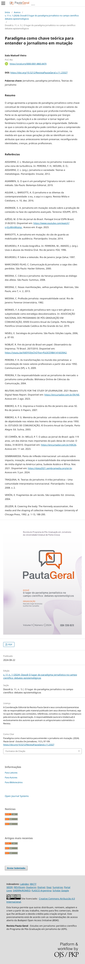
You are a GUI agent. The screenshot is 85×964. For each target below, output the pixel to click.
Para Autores (11, 777)
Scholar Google (61, 890)
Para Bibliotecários (14, 782)
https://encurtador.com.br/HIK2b (58, 444)
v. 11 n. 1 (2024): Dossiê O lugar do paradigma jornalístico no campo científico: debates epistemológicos (42, 17)
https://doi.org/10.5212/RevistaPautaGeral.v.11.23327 (39, 72)
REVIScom (19, 887)
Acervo (17, 12)
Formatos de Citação (15, 751)
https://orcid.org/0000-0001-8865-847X (28, 63)
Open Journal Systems (17, 796)
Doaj (48, 887)
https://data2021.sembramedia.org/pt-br (50, 468)
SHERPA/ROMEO (21, 890)
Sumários (58, 887)
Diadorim (31, 887)
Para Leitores (11, 772)
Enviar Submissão (16, 868)
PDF (10, 644)
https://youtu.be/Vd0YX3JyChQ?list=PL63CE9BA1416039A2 (36, 352)
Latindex (24, 884)
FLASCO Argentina (41, 890)
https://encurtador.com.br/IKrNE (61, 394)
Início (7, 12)
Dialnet (41, 887)
